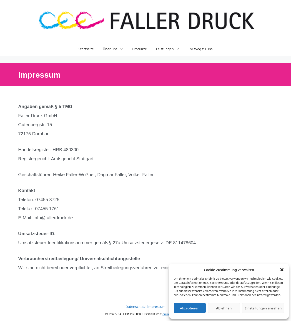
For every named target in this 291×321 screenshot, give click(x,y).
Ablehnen (224, 308)
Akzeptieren (189, 308)
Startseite (86, 49)
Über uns (115, 49)
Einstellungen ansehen (263, 308)
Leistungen (170, 49)
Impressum (156, 306)
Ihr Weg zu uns (200, 49)
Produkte (139, 49)
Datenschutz (135, 306)
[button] (282, 269)
